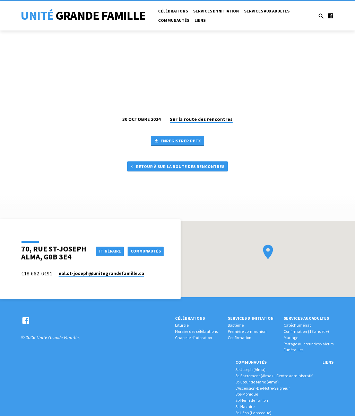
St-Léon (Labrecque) (253, 412)
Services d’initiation (216, 11)
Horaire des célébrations (196, 331)
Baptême (236, 325)
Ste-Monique (246, 394)
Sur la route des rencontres (201, 119)
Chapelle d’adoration (193, 337)
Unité (83, 15)
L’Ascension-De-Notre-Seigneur (262, 388)
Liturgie (182, 325)
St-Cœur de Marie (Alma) (257, 381)
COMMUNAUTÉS (144, 257)
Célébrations (173, 11)
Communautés (173, 20)
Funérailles (293, 349)
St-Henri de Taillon (251, 400)
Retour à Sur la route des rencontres (177, 167)
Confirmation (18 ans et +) (306, 331)
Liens (200, 20)
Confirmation (239, 337)
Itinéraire (148, 244)
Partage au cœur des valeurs (309, 343)
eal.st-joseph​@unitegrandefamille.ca (101, 273)
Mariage (291, 337)
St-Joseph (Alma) (250, 369)
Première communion (247, 331)
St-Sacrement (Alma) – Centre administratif (273, 375)
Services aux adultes (266, 11)
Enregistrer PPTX (177, 141)
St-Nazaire (244, 406)
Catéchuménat (297, 325)
